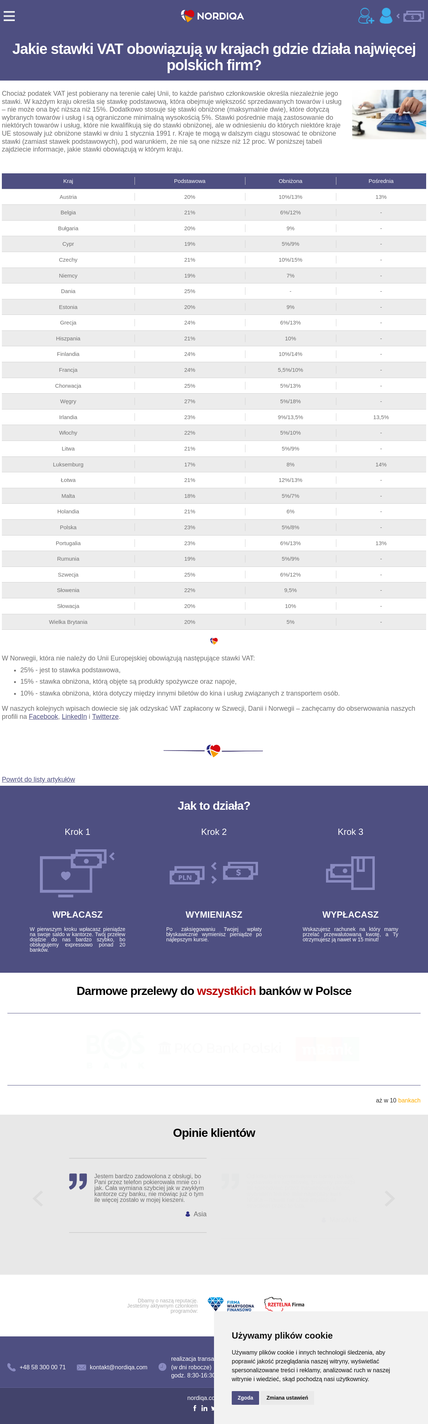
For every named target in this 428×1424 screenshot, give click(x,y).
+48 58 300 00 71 (43, 1367)
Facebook (43, 716)
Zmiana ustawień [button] (287, 1398)
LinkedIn (74, 716)
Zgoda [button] (245, 1398)
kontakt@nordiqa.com (118, 1367)
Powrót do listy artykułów (38, 779)
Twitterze (105, 716)
